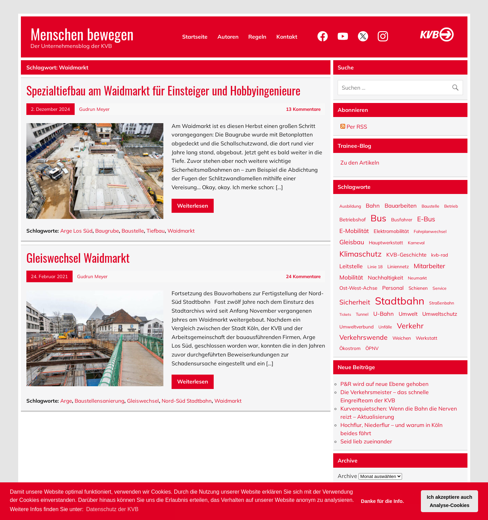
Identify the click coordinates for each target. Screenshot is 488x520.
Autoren (228, 36)
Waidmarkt (181, 231)
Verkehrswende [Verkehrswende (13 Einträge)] (363, 337)
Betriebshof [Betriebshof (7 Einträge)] (352, 219)
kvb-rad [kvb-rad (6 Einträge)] (439, 254)
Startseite (195, 36)
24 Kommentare (303, 276)
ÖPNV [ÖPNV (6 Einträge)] (371, 348)
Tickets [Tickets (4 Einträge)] (345, 314)
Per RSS (353, 126)
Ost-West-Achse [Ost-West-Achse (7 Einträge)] (358, 288)
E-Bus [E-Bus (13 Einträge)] (426, 218)
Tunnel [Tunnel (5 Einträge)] (362, 314)
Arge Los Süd (76, 231)
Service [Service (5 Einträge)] (440, 288)
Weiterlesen (192, 205)
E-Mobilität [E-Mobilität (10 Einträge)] (354, 230)
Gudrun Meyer (94, 109)
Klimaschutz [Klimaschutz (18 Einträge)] (360, 253)
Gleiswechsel (143, 401)
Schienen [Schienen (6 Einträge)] (418, 287)
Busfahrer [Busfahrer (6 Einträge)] (401, 219)
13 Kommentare (303, 109)
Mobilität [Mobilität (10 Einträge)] (351, 277)
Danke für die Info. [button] (382, 501)
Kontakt (286, 36)
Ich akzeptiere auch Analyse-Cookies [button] (449, 501)
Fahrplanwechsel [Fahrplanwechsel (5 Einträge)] (430, 231)
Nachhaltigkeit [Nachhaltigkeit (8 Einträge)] (385, 277)
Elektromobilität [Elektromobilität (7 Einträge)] (391, 231)
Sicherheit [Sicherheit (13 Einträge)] (354, 302)
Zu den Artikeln (359, 162)
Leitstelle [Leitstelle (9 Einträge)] (351, 265)
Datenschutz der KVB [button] (112, 509)
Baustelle (133, 231)
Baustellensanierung (99, 401)
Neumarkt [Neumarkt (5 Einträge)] (417, 277)
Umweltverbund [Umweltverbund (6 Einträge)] (356, 326)
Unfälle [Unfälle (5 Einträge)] (385, 326)
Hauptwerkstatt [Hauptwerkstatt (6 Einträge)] (386, 242)
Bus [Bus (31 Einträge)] (378, 217)
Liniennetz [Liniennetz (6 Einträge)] (398, 266)
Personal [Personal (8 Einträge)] (393, 287)
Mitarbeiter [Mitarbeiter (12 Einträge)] (429, 265)
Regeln (257, 36)
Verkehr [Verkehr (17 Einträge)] (410, 325)
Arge (66, 401)
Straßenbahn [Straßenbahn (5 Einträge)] (441, 302)
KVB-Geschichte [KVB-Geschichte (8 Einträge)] (406, 254)
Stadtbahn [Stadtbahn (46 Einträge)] (399, 300)
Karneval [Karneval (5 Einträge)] (416, 242)
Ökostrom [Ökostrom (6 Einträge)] (350, 348)
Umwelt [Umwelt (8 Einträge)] (408, 313)
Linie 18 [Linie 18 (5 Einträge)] (375, 266)
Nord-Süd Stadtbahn (187, 401)
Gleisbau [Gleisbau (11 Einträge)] (351, 241)
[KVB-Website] (437, 41)
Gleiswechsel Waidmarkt (77, 257)
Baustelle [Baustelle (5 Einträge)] (430, 206)
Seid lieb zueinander (366, 441)
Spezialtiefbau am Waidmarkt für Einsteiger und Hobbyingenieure (163, 90)
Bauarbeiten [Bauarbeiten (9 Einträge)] (401, 205)
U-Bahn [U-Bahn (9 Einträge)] (383, 313)
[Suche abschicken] (457, 86)
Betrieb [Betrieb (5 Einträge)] (451, 206)
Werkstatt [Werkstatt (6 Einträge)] (426, 337)
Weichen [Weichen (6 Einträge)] (401, 337)
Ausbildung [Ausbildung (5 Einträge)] (350, 206)
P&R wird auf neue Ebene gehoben (384, 383)
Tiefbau (156, 231)
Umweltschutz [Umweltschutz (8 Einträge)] (439, 313)
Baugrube (107, 231)
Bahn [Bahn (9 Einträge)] (373, 205)
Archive (347, 475)
